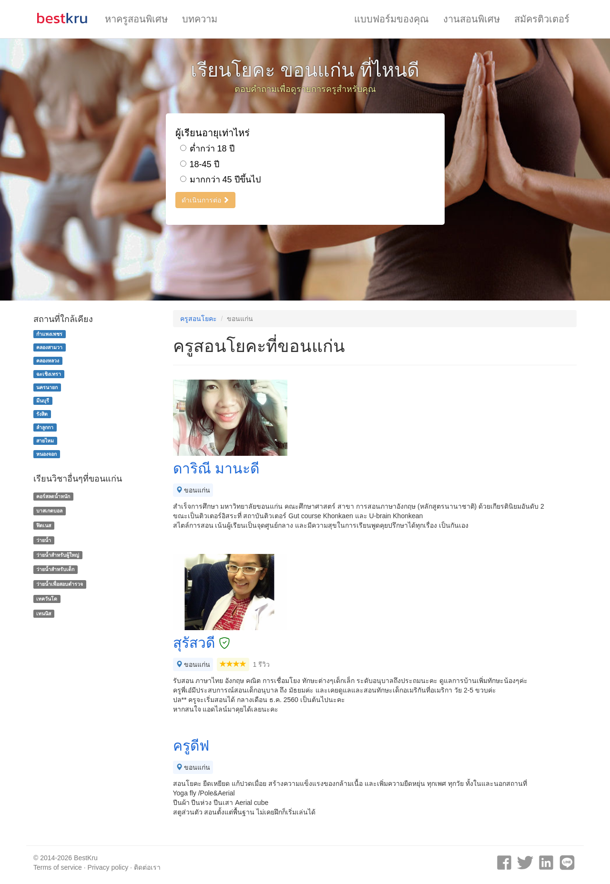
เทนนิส (43, 613)
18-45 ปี (199, 164)
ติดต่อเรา (147, 867)
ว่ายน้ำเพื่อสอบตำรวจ (59, 584)
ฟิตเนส (43, 525)
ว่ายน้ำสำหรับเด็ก (55, 570)
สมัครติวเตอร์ (541, 19)
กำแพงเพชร (49, 334)
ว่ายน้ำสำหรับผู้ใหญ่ (57, 555)
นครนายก (47, 387)
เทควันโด (46, 599)
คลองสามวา (49, 347)
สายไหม (45, 440)
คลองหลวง (47, 360)
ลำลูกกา (44, 427)
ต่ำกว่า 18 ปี (207, 148)
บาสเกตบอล (49, 510)
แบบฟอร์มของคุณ (391, 19)
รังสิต (42, 414)
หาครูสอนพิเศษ (136, 19)
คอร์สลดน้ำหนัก (53, 496)
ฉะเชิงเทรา (48, 374)
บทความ (199, 19)
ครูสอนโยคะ (198, 318)
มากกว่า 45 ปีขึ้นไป (220, 179)
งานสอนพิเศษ (471, 19)
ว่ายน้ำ (43, 540)
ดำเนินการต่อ (206, 200)
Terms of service (57, 867)
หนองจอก (46, 454)
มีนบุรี (42, 400)
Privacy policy (108, 867)
